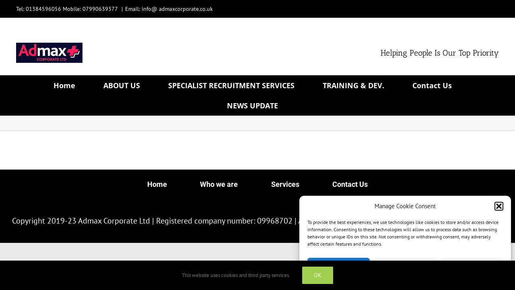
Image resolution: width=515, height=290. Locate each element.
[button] (499, 206)
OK (317, 275)
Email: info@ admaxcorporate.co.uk (169, 8)
